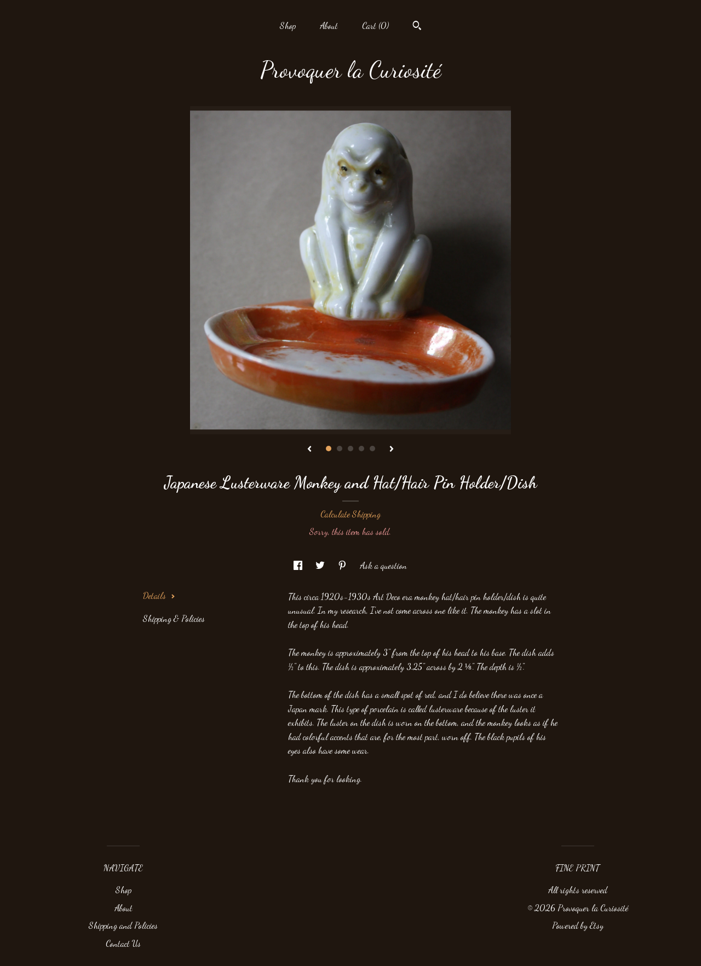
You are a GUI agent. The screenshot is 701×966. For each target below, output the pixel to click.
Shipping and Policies (123, 925)
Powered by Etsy (578, 925)
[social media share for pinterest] (343, 565)
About (329, 25)
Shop (288, 25)
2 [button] (339, 448)
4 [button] (361, 448)
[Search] (417, 27)
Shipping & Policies (174, 618)
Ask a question (383, 565)
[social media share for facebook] (299, 565)
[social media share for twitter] (321, 565)
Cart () (375, 25)
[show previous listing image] (309, 449)
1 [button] (328, 448)
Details (159, 595)
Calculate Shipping (350, 514)
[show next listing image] (391, 449)
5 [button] (372, 448)
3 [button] (350, 448)
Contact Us (123, 943)
